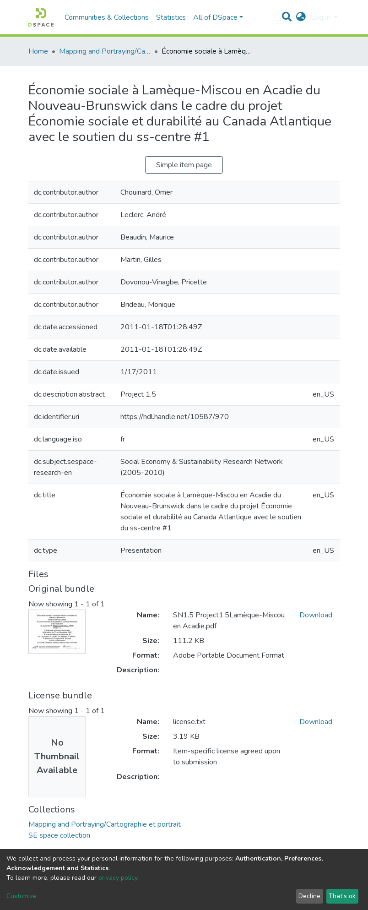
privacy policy (117, 877)
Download (315, 615)
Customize (21, 896)
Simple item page (184, 165)
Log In (321, 17)
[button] (301, 17)
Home (38, 51)
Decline (309, 896)
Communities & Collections (107, 17)
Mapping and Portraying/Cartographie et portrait (105, 51)
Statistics (171, 17)
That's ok (342, 896)
